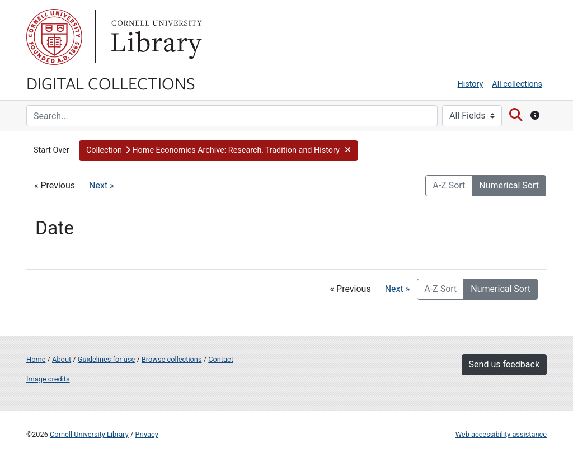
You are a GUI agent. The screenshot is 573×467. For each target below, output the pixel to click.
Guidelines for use (106, 359)
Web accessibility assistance (501, 434)
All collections (517, 84)
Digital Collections (110, 83)
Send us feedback (504, 364)
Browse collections (172, 359)
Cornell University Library (89, 434)
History (470, 84)
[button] (218, 150)
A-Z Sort (449, 185)
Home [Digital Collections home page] (35, 359)
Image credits (48, 379)
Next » (101, 185)
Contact (220, 359)
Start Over (51, 150)
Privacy (146, 434)
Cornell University (54, 37)
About (61, 359)
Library (155, 37)
